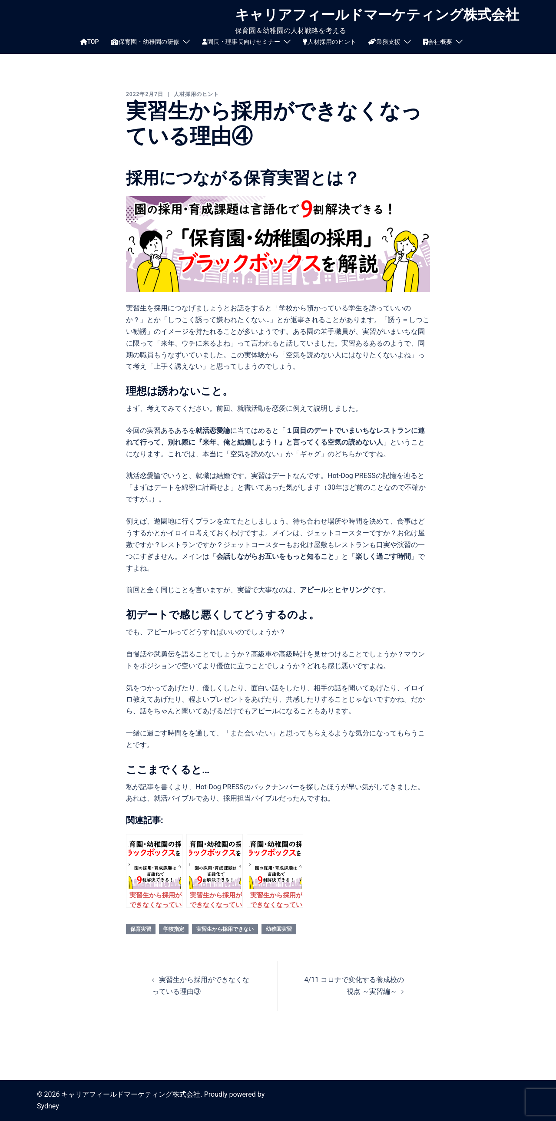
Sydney (48, 1106)
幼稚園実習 (279, 929)
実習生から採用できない (225, 929)
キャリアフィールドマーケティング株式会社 (377, 15)
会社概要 (437, 41)
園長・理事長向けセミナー (241, 41)
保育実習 (140, 929)
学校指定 (173, 929)
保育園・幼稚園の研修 (145, 41)
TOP (89, 41)
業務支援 (384, 41)
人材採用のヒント (329, 41)
